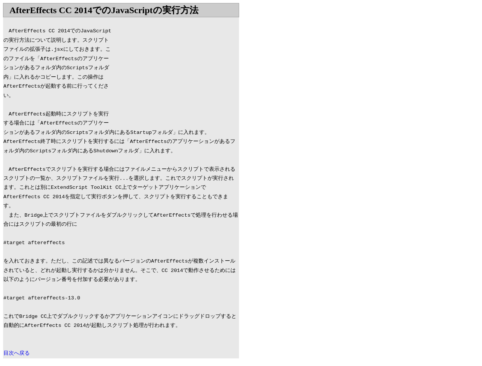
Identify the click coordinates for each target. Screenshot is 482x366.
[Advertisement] (175, 70)
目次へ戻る (16, 353)
